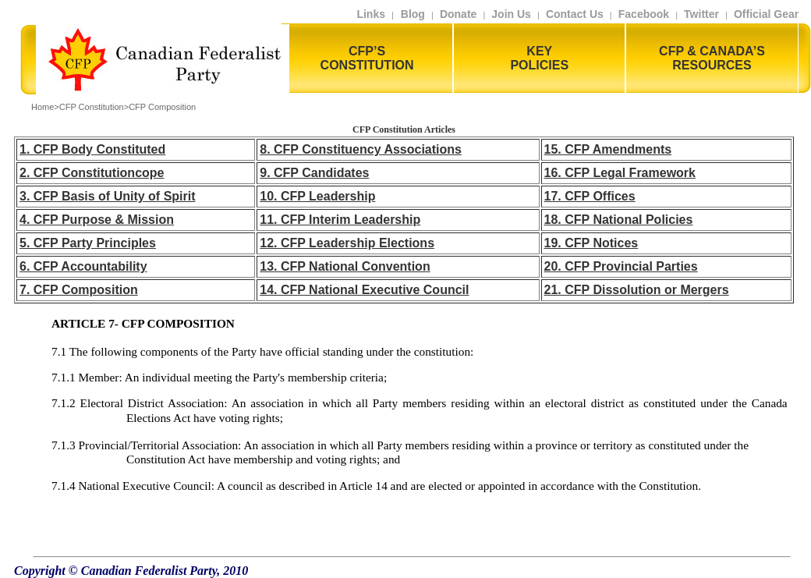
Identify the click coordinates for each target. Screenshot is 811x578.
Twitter (701, 14)
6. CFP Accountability (83, 266)
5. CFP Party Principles (87, 243)
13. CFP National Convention (345, 266)
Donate (458, 14)
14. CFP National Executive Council (364, 289)
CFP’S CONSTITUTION (367, 58)
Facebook (643, 14)
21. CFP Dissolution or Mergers (636, 289)
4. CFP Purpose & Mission (96, 219)
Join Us (511, 14)
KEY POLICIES (539, 58)
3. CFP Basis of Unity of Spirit (107, 196)
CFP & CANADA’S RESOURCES (712, 58)
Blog (411, 14)
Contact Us (575, 14)
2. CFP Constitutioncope (91, 172)
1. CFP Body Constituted (92, 149)
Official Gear (769, 14)
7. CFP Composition (78, 289)
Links (370, 14)
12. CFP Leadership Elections (347, 243)
